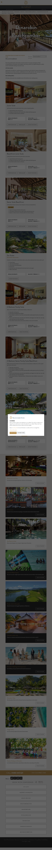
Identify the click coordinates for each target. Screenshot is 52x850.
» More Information (13, 430)
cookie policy (15, 427)
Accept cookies (13, 432)
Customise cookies (20, 432)
